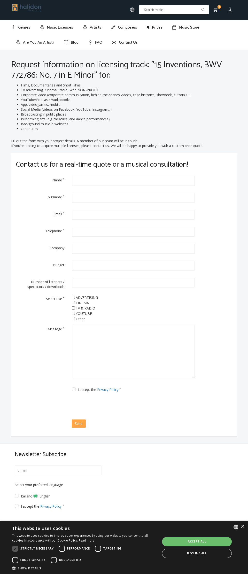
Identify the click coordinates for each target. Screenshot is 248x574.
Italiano (23, 496)
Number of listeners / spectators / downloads (45, 284)
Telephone (54, 230)
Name (58, 180)
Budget (58, 265)
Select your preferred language (39, 484)
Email (59, 213)
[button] (84, 568)
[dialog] (124, 547)
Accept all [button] (197, 541)
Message (56, 328)
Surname (56, 196)
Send (79, 423)
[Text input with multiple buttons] (174, 9)
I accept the (99, 389)
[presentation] (113, 406)
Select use (55, 298)
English (44, 496)
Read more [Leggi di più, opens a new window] (87, 540)
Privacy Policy (107, 389)
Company (56, 248)
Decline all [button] (197, 553)
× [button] (242, 526)
